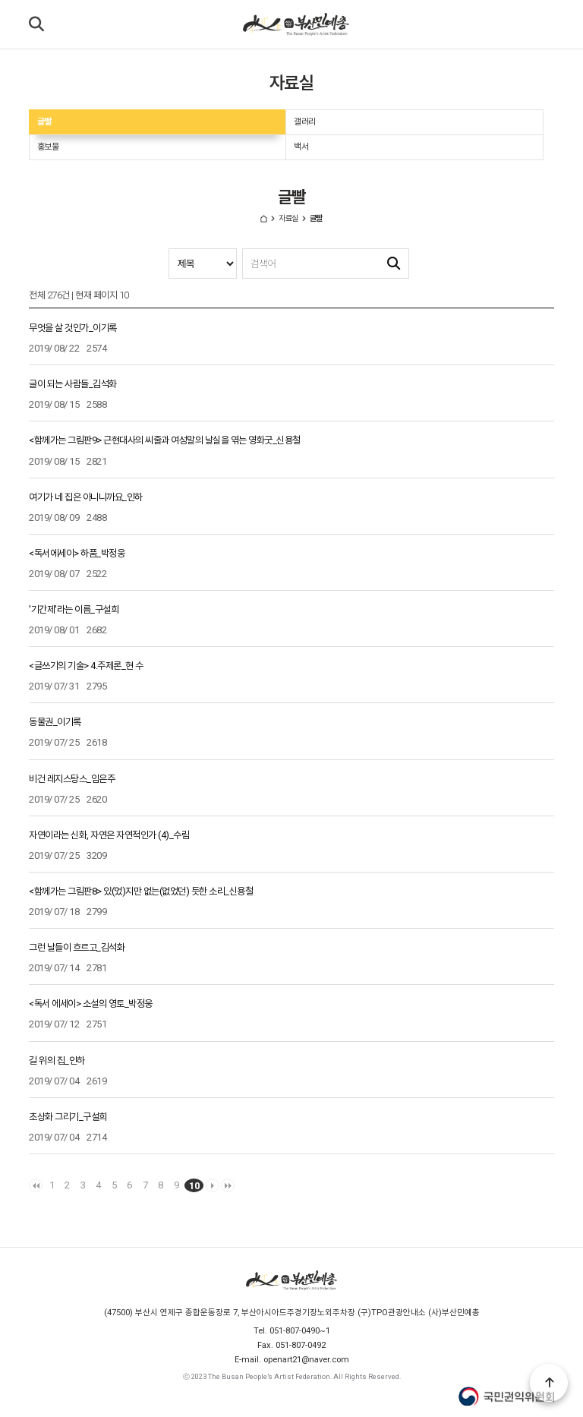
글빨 (44, 121)
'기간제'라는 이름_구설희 (73, 609)
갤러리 (305, 121)
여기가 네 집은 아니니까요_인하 (86, 497)
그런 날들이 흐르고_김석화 (76, 947)
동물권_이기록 (55, 721)
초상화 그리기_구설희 (68, 1116)
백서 (301, 146)
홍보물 (48, 146)
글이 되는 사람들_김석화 (73, 384)
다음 (212, 1185)
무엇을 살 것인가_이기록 (73, 327)
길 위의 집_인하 (57, 1060)
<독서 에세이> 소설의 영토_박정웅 (91, 1003)
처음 (36, 1185)
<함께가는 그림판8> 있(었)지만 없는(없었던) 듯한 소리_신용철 (141, 891)
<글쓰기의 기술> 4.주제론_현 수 (86, 665)
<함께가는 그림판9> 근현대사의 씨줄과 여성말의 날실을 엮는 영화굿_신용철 (165, 440)
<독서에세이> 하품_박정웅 (76, 553)
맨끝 (228, 1185)
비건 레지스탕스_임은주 (72, 778)
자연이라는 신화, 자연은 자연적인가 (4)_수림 (109, 835)
